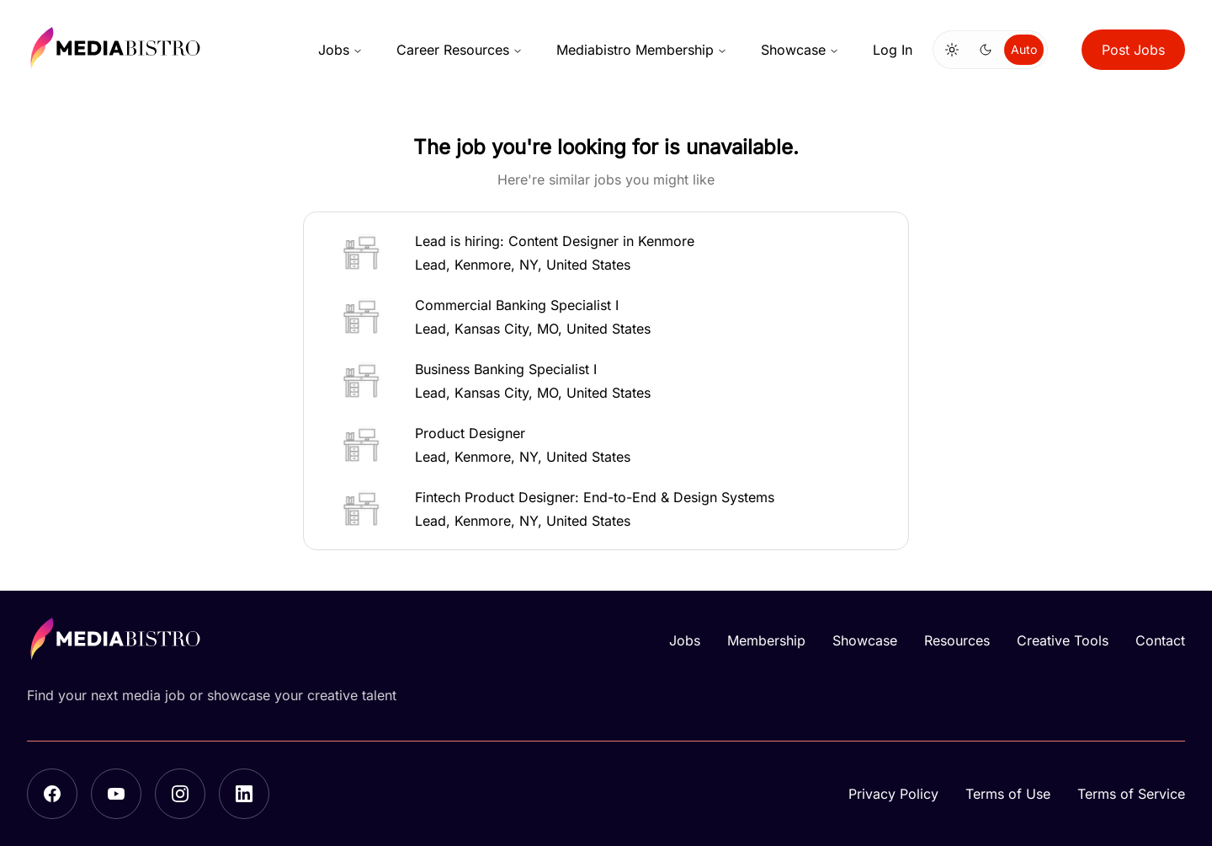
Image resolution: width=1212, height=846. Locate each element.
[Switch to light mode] (952, 50)
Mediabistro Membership (641, 49)
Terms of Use (1007, 793)
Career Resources (459, 49)
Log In (892, 49)
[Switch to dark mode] (985, 50)
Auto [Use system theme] (1024, 49)
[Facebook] (52, 793)
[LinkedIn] (244, 793)
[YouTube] (116, 793)
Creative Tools (1062, 640)
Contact (1160, 640)
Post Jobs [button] (1133, 49)
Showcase (800, 49)
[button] (606, 252)
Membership (766, 640)
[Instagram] (180, 793)
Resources (957, 640)
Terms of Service (1131, 793)
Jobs (340, 49)
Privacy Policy (893, 793)
